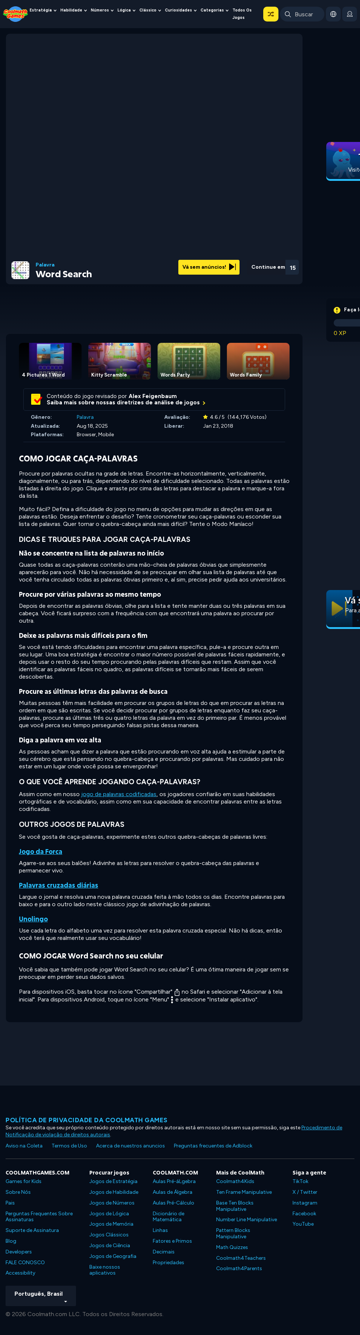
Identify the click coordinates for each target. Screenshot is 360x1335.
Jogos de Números (112, 1203)
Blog (11, 1241)
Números (100, 10)
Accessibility (20, 1273)
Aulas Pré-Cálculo (173, 1203)
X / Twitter (305, 1192)
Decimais (164, 1252)
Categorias (212, 10)
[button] (270, 14)
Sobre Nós (18, 1192)
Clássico (147, 10)
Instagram (305, 1203)
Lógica (124, 10)
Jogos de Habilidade (113, 1192)
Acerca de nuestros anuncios (130, 1146)
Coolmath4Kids (235, 1181)
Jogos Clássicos (109, 1235)
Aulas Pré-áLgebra (174, 1181)
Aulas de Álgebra (172, 1192)
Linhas (160, 1230)
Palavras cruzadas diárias (58, 885)
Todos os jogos (242, 14)
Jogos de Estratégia (113, 1181)
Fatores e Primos (172, 1241)
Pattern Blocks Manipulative (233, 1233)
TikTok (300, 1181)
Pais (10, 1203)
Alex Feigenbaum (153, 396)
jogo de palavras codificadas (118, 794)
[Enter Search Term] (302, 14)
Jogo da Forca (40, 851)
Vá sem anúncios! (209, 267)
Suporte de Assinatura (32, 1230)
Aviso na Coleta (24, 1146)
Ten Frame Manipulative (244, 1192)
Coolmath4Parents (239, 1268)
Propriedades (168, 1262)
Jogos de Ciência (109, 1245)
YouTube (303, 1224)
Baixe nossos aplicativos (104, 1270)
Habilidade (71, 10)
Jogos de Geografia (112, 1256)
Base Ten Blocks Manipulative (235, 1206)
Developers (19, 1252)
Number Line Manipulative (246, 1219)
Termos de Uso (69, 1146)
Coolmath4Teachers (241, 1258)
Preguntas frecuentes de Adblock (213, 1146)
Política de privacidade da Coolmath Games (87, 1120)
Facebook (304, 1213)
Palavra (45, 265)
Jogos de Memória (111, 1224)
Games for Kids (24, 1181)
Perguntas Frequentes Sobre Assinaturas (39, 1216)
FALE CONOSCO (25, 1262)
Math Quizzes (232, 1247)
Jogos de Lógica (109, 1213)
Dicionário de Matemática (168, 1216)
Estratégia (41, 10)
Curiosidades (178, 10)
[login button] (349, 14)
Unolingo (33, 919)
